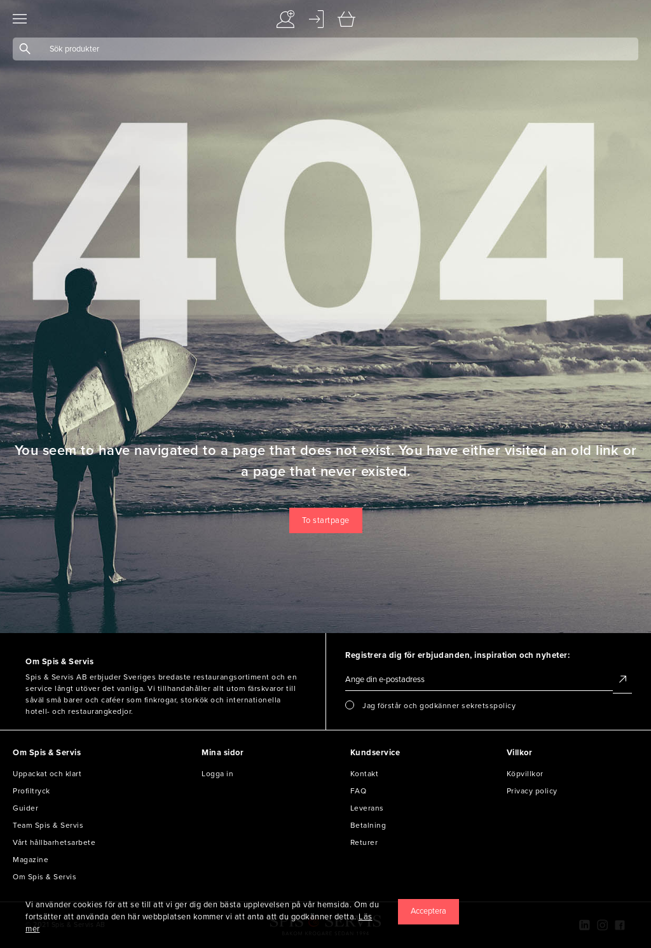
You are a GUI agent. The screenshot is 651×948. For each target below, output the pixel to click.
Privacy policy (532, 790)
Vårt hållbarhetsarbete (54, 842)
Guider (25, 808)
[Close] (428, 911)
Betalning (368, 825)
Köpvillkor (525, 773)
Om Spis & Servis (44, 876)
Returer (364, 842)
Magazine (30, 859)
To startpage (326, 520)
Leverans (367, 808)
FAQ (358, 790)
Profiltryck (31, 790)
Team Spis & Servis (48, 825)
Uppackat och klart (47, 773)
